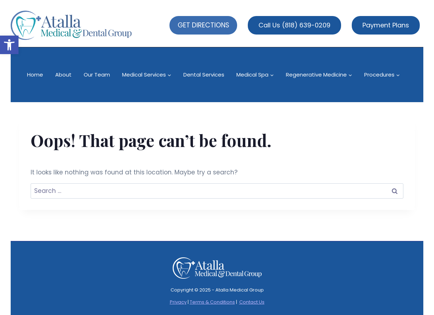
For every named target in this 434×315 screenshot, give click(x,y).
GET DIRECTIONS (203, 25)
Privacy (178, 302)
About (63, 74)
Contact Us (252, 302)
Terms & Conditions (212, 302)
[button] (9, 45)
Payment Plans (385, 25)
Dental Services (203, 74)
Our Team (97, 74)
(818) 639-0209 (306, 25)
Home (35, 74)
